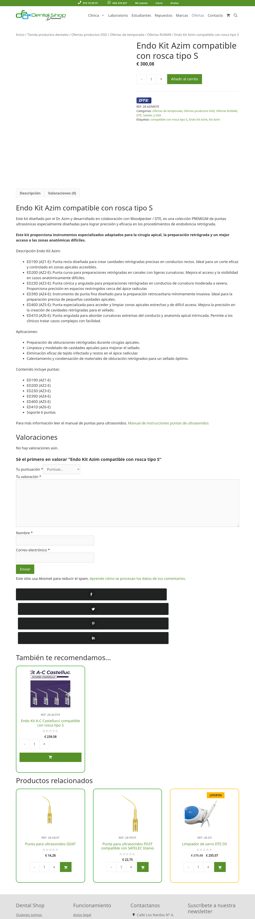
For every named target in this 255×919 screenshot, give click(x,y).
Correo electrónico (33, 490)
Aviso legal (82, 811)
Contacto (215, 15)
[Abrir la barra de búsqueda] (235, 15)
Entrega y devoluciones (92, 843)
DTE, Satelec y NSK (148, 115)
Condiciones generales (92, 820)
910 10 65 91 (88, 3)
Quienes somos (29, 811)
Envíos (175, 3)
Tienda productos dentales (48, 34)
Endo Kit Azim (198, 119)
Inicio (20, 34)
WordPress (110, 902)
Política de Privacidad (91, 861)
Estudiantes (141, 15)
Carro (159, 3)
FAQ (19, 838)
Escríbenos (157, 838)
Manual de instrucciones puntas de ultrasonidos (168, 363)
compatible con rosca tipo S (168, 119)
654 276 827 (117, 3)
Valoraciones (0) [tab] (62, 133)
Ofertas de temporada (127, 34)
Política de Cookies (89, 852)
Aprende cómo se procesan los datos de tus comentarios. (138, 518)
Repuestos (163, 15)
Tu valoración (28, 416)
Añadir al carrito (184, 79)
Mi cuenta (141, 3)
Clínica (97, 15)
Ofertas (198, 15)
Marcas (182, 15)
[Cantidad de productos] (151, 79)
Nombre (24, 473)
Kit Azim (214, 119)
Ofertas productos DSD (89, 34)
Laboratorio (118, 15)
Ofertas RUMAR (159, 34)
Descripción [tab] (30, 133)
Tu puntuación (29, 409)
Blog (20, 820)
